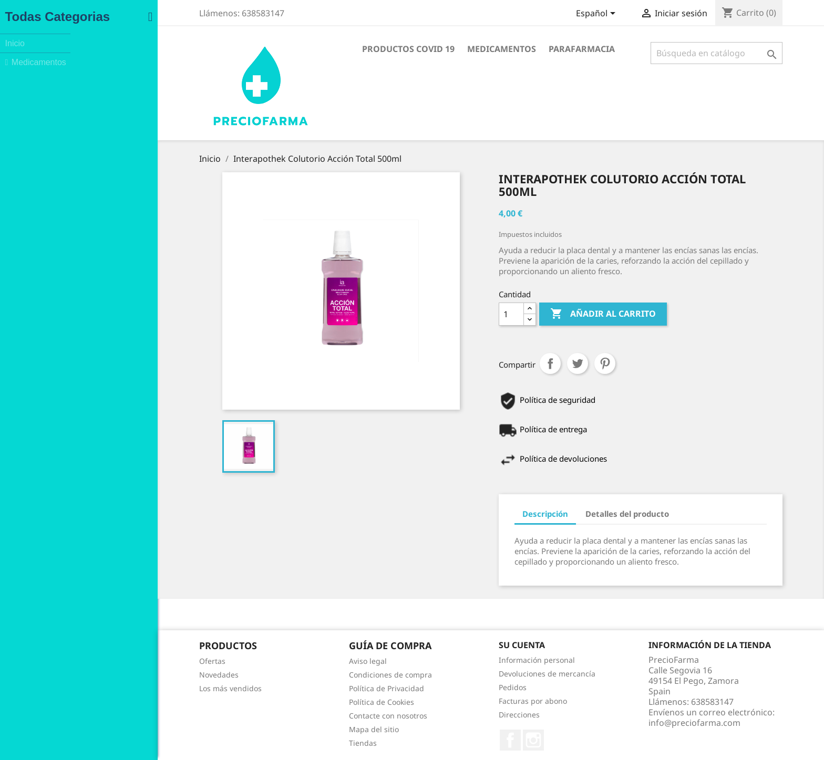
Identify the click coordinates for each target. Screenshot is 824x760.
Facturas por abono (464, 701)
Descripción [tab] (477, 513)
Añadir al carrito (535, 314)
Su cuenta (453, 645)
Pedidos (444, 687)
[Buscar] (648, 53)
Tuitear (509, 363)
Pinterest (536, 363)
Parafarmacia (513, 49)
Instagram (465, 740)
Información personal (468, 660)
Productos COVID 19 (340, 49)
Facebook (441, 740)
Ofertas (144, 661)
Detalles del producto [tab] (559, 513)
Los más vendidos (162, 688)
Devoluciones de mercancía (478, 674)
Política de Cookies (313, 702)
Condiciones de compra (322, 675)
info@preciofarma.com (626, 722)
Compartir (481, 363)
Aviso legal (299, 661)
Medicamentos (433, 49)
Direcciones (450, 715)
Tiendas (294, 743)
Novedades (150, 675)
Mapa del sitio (306, 729)
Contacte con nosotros (320, 716)
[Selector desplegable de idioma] (529, 14)
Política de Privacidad (318, 688)
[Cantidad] (443, 314)
